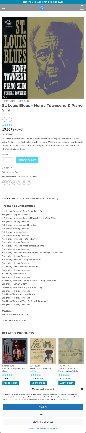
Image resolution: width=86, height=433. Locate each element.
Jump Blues (23, 101)
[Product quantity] (8, 160)
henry (13, 176)
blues (35, 176)
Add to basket (27, 160)
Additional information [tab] (30, 199)
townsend (24, 176)
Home (5, 101)
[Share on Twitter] (14, 182)
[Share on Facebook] (9, 182)
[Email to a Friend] (19, 182)
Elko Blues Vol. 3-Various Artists (40, 369)
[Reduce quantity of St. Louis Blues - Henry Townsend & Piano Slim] (3, 160)
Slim (31, 176)
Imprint (43, 428)
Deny (43, 414)
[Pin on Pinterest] (24, 182)
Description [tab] (8, 199)
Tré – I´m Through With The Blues (13, 369)
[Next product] (4, 119)
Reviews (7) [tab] (52, 199)
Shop (13, 101)
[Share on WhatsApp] (4, 182)
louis (18, 176)
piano (8, 176)
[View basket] (82, 8)
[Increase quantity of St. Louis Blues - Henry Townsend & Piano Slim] (12, 160)
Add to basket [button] (10, 383)
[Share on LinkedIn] (29, 182)
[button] (82, 388)
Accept (43, 407)
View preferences (43, 422)
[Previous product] (10, 119)
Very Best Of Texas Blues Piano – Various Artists (68, 369)
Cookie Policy (34, 428)
